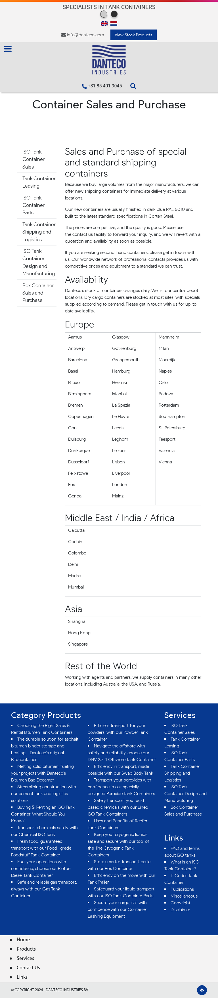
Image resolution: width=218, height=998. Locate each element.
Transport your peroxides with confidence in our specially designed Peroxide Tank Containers (121, 786)
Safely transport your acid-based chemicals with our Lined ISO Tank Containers (118, 807)
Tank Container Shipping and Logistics (39, 231)
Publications (182, 889)
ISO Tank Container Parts (33, 205)
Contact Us (28, 968)
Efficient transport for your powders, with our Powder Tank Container (118, 732)
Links (22, 977)
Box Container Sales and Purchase (38, 292)
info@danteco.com (85, 34)
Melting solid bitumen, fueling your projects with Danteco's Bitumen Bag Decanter (42, 773)
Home (23, 940)
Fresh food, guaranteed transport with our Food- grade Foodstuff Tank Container (41, 848)
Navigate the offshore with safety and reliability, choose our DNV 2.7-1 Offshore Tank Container (122, 752)
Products (26, 949)
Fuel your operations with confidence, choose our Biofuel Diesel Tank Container (41, 868)
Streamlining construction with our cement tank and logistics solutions (43, 793)
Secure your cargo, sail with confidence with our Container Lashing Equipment (117, 909)
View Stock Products (133, 34)
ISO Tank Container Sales (33, 159)
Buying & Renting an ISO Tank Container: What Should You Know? (43, 813)
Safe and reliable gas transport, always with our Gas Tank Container (44, 888)
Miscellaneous (184, 896)
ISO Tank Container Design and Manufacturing (38, 262)
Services (25, 958)
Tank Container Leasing (39, 182)
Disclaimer (180, 909)
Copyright (180, 902)
